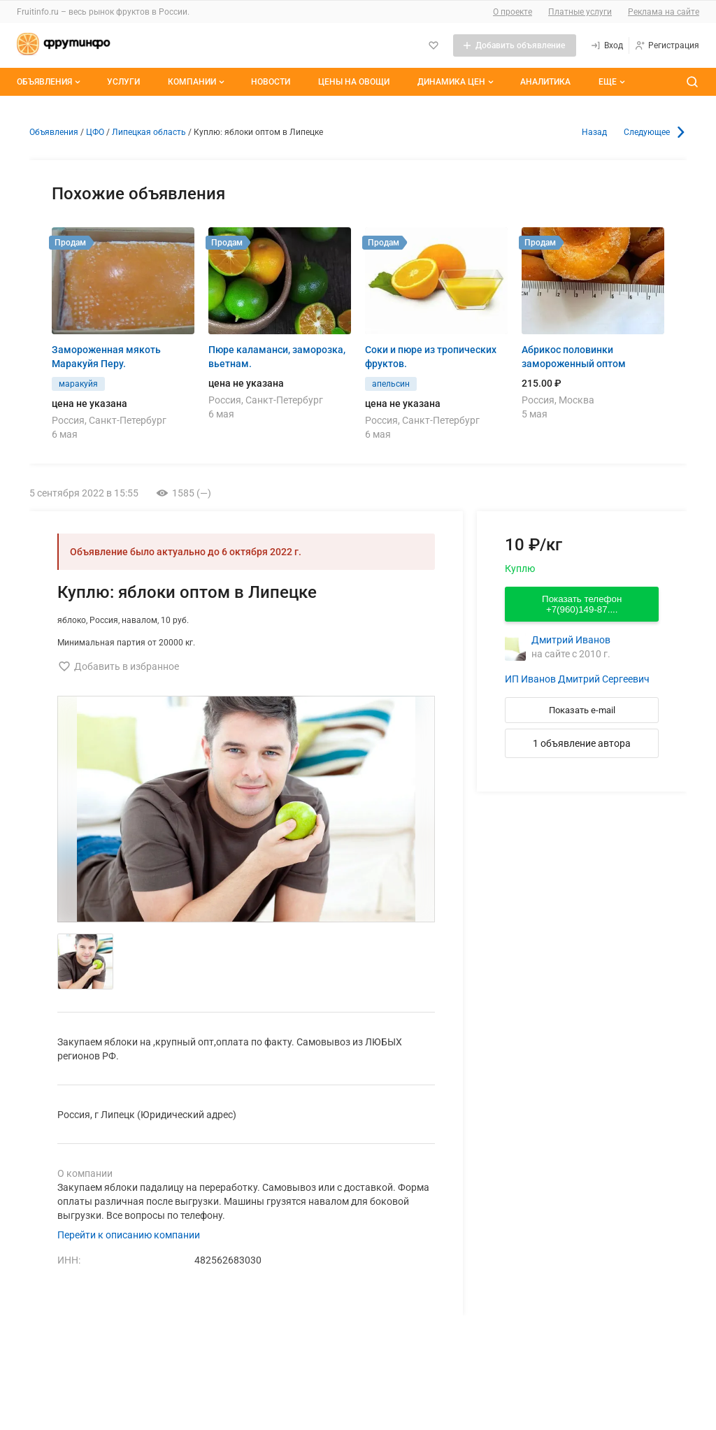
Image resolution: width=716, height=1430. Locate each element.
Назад (594, 132)
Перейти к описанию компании (128, 1234)
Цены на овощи (353, 82)
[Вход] (606, 45)
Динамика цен (456, 81)
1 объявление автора (582, 743)
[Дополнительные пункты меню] (611, 82)
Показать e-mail (582, 710)
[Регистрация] (666, 45)
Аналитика (545, 82)
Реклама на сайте (663, 12)
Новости (270, 82)
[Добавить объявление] (514, 45)
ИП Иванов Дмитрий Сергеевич (577, 679)
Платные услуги (580, 12)
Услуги (123, 82)
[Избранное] (433, 45)
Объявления (50, 81)
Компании (197, 81)
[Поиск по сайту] (692, 82)
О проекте (512, 12)
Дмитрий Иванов (570, 639)
